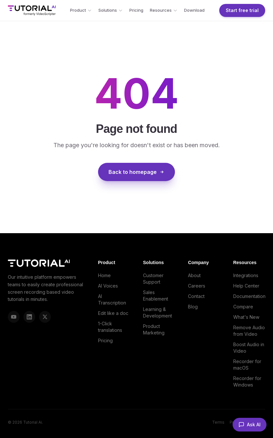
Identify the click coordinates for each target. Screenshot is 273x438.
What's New (246, 317)
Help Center (246, 286)
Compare (243, 306)
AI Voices (108, 286)
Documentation (249, 296)
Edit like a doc (113, 313)
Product (81, 10)
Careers (196, 286)
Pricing (136, 10)
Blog (193, 306)
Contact (196, 296)
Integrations (245, 275)
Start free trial (242, 10)
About (194, 275)
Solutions (110, 10)
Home (104, 275)
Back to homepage (136, 172)
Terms (218, 422)
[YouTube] (14, 317)
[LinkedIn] (29, 317)
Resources (164, 10)
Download (194, 10)
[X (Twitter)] (45, 317)
